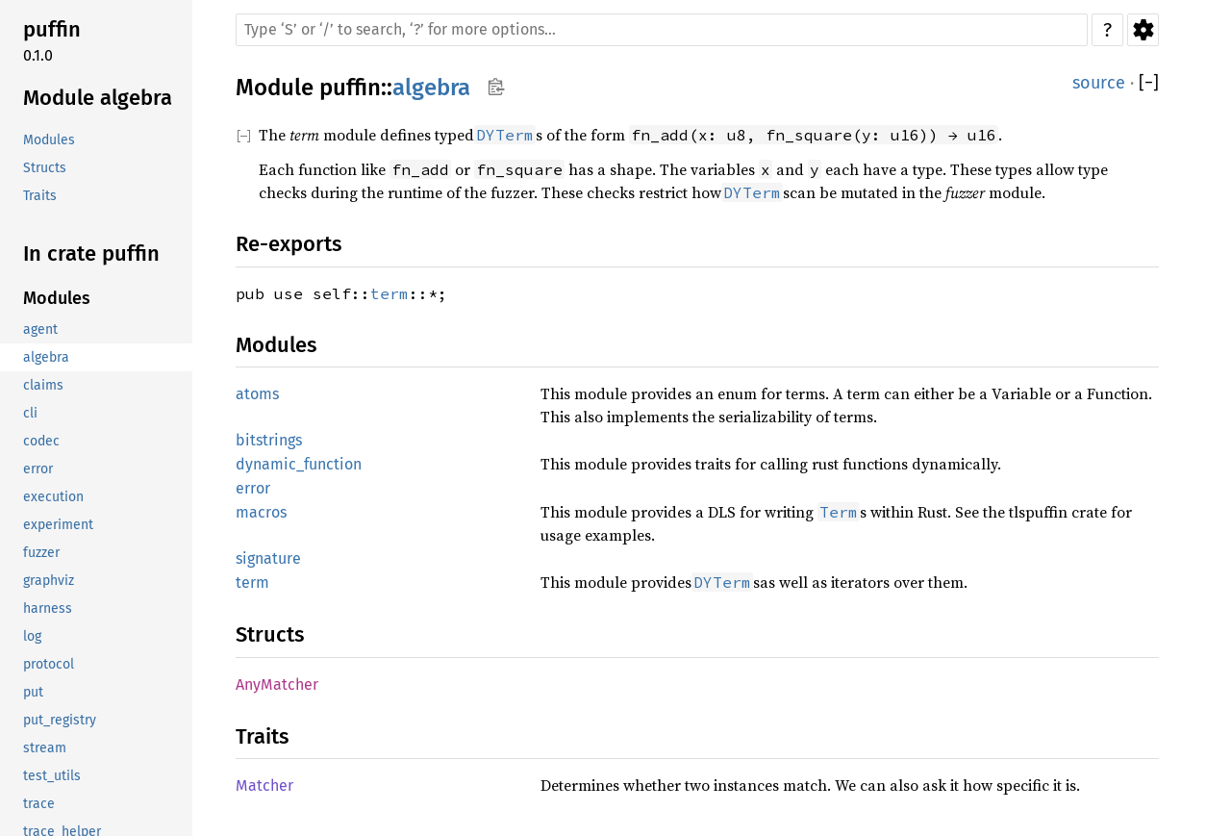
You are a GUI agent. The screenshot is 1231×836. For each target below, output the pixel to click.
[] (1149, 83)
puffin (350, 87)
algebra (431, 87)
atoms (257, 394)
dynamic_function (299, 464)
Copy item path (496, 86)
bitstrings (269, 440)
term (389, 293)
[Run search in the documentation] (662, 29)
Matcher (264, 785)
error (253, 488)
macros (261, 512)
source (1098, 82)
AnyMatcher (277, 684)
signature (268, 558)
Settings (1143, 29)
